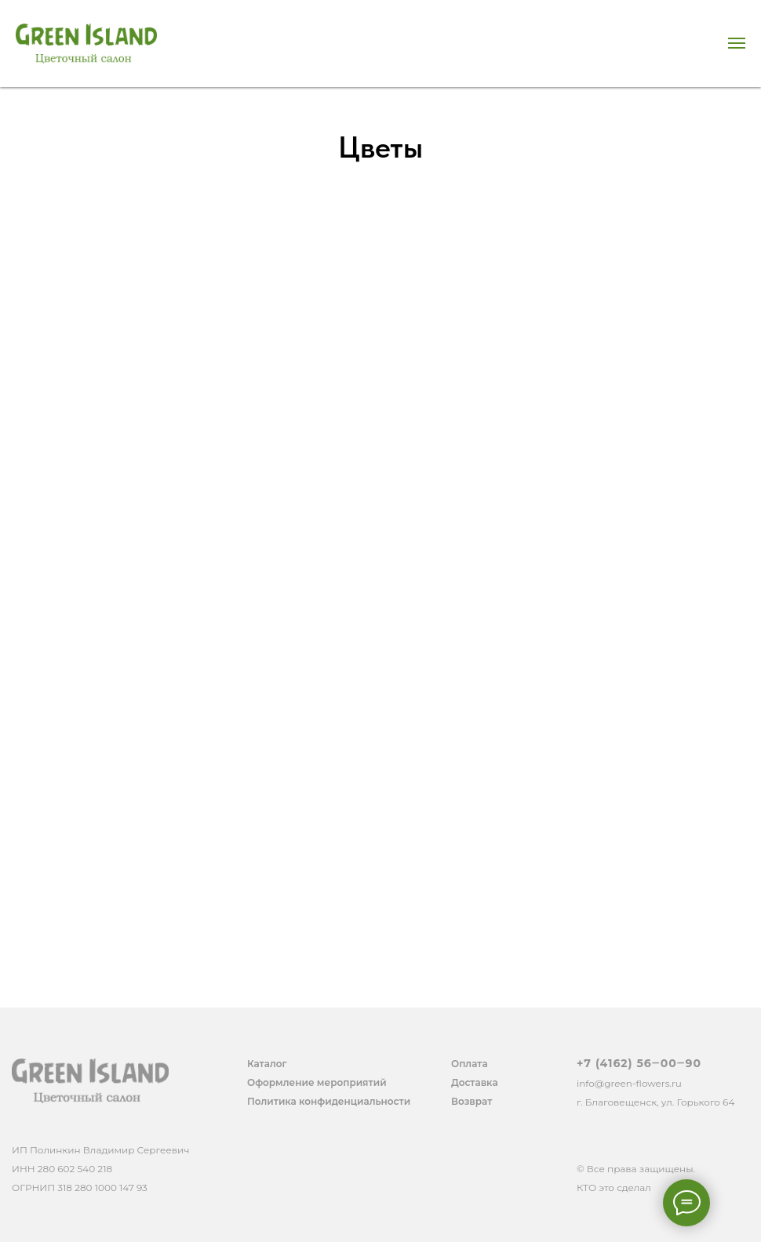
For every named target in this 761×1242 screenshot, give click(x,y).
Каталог (267, 1064)
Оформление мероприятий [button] (317, 1082)
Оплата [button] (469, 1064)
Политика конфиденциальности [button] (328, 1101)
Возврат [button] (471, 1101)
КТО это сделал (614, 1187)
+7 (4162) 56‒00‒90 (639, 1063)
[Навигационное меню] (736, 43)
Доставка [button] (474, 1082)
